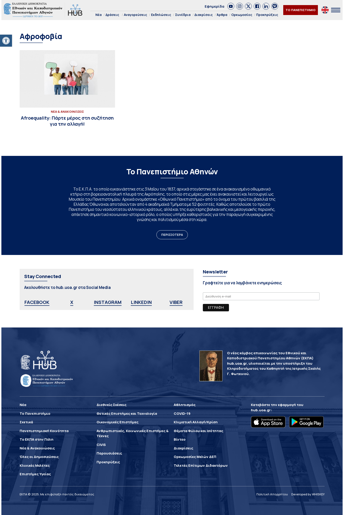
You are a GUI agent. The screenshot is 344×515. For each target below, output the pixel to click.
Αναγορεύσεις (135, 14)
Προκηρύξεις (267, 14)
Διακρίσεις (204, 14)
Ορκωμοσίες (241, 14)
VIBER (176, 302)
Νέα (98, 14)
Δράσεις (112, 14)
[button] (6, 41)
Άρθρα (222, 14)
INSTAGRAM (108, 302)
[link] (230, 6)
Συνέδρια (183, 14)
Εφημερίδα (214, 6)
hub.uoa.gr (261, 410)
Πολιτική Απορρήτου (272, 494)
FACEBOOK (36, 302)
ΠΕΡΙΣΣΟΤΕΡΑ (172, 235)
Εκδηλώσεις (161, 14)
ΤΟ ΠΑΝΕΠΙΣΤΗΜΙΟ (301, 10)
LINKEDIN (141, 302)
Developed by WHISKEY (308, 494)
